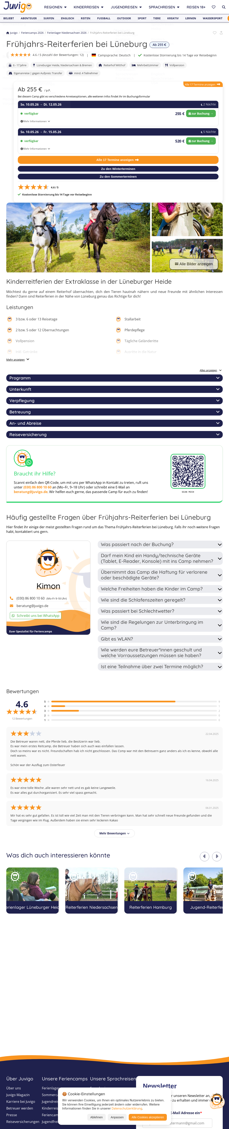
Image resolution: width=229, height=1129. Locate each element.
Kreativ (173, 18)
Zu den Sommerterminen (118, 176)
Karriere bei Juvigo (20, 1101)
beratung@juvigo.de (31, 491)
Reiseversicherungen (22, 1121)
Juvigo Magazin (18, 1095)
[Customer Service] (217, 1100)
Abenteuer (29, 18)
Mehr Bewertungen (114, 833)
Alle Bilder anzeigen (194, 264)
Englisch (67, 18)
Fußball (103, 18)
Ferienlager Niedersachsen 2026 (66, 33)
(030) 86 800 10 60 (37, 487)
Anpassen (117, 1117)
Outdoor (124, 18)
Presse (11, 1115)
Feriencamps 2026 (32, 33)
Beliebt (8, 18)
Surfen (49, 18)
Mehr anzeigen (15, 359)
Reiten (85, 18)
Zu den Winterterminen (118, 169)
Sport (142, 18)
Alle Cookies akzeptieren (148, 1117)
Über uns (13, 1088)
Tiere (157, 18)
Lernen (190, 18)
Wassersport (213, 18)
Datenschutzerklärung (127, 1108)
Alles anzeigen (211, 370)
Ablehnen (96, 1117)
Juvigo (12, 33)
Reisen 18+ (196, 7)
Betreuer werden (19, 1108)
